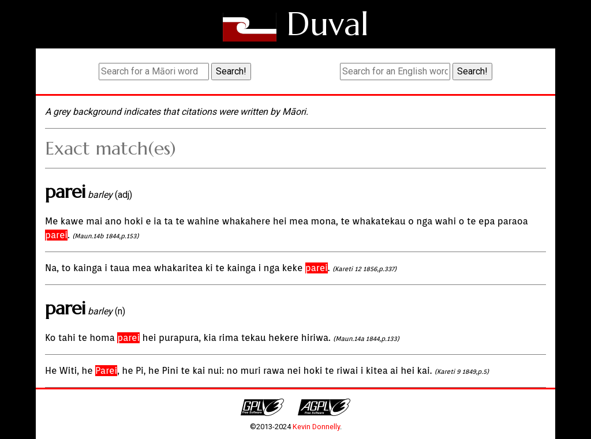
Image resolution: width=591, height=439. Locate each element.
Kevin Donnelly (316, 426)
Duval (327, 23)
